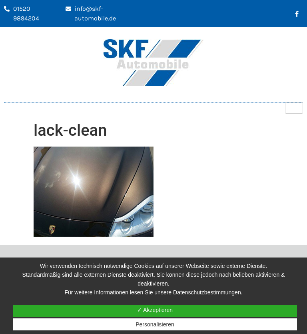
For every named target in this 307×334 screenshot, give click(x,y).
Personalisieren (155, 324)
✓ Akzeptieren (155, 310)
